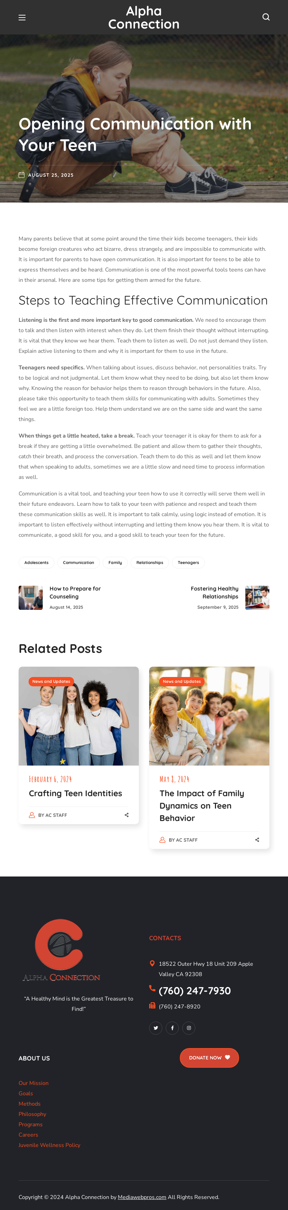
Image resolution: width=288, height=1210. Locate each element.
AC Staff (56, 815)
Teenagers (188, 562)
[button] (266, 17)
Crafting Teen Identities (75, 793)
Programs (31, 1124)
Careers (28, 1135)
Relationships (149, 562)
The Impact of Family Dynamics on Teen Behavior (202, 805)
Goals (26, 1093)
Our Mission (34, 1083)
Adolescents (36, 562)
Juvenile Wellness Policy (49, 1145)
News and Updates (51, 681)
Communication (78, 562)
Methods (30, 1104)
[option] (78, 752)
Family (115, 562)
